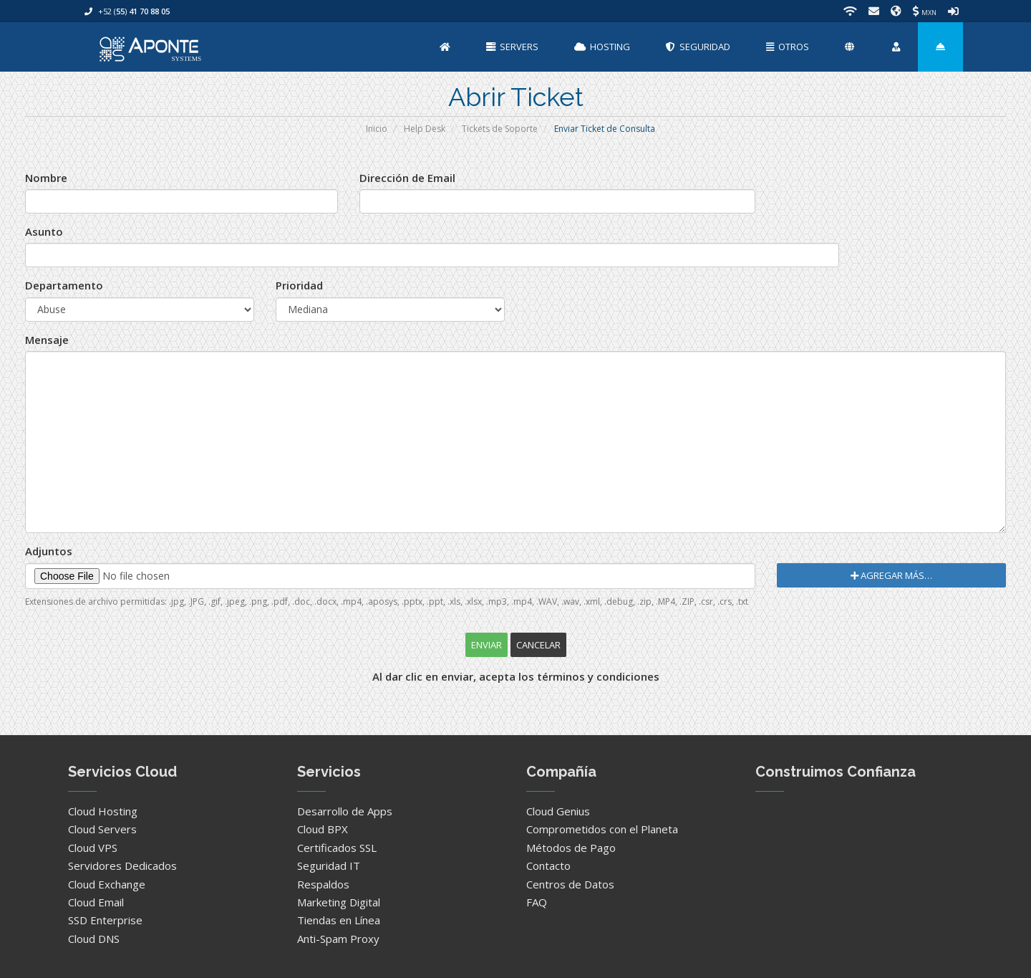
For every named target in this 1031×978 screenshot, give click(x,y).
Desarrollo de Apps (344, 811)
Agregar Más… (891, 575)
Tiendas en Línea (338, 920)
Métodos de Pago (571, 847)
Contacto (548, 865)
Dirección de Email (407, 178)
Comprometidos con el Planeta (602, 829)
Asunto (44, 231)
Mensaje (47, 339)
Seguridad (698, 46)
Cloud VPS (92, 847)
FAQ (536, 902)
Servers (512, 46)
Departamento (64, 285)
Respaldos (323, 884)
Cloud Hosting (102, 811)
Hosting (602, 46)
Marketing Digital (338, 902)
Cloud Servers (102, 829)
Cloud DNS (94, 938)
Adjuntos (48, 551)
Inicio (376, 129)
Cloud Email (96, 902)
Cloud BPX (322, 829)
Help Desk (424, 129)
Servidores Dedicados (122, 865)
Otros (787, 46)
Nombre (46, 178)
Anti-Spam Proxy (338, 938)
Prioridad (299, 285)
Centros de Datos (570, 884)
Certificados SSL (337, 847)
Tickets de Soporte (500, 129)
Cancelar (538, 644)
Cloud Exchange (106, 884)
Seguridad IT (328, 865)
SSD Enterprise (105, 920)
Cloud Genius (558, 811)
